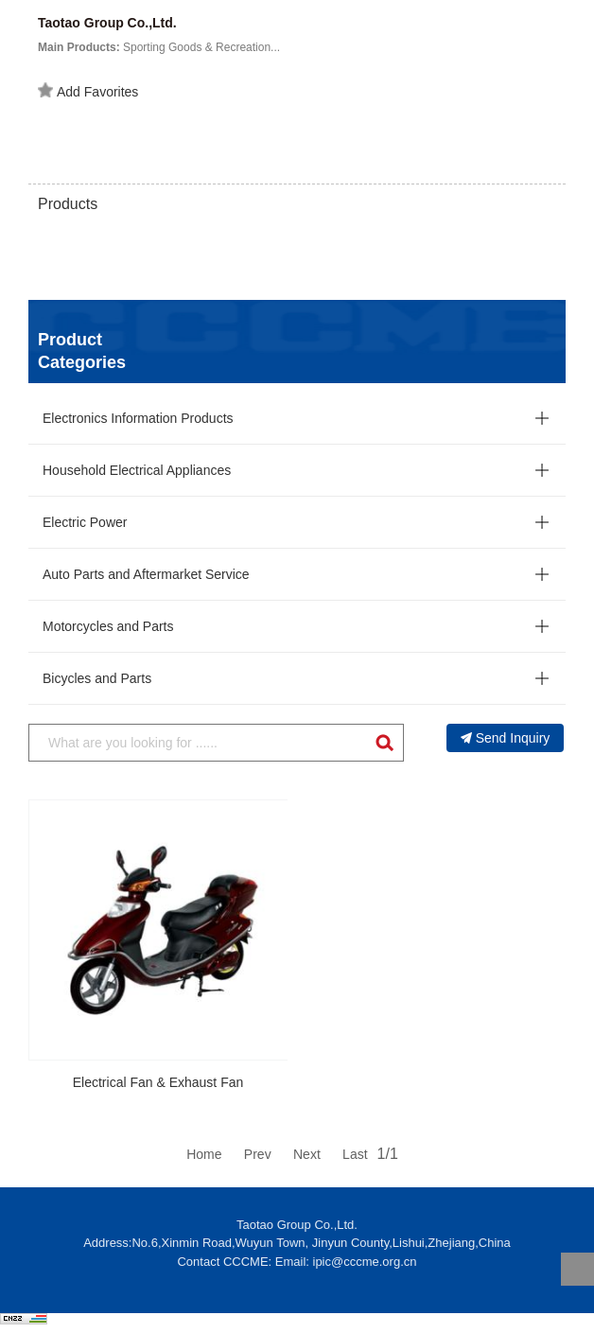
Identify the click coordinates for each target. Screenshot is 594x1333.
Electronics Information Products (138, 418)
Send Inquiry (505, 737)
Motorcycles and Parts (108, 626)
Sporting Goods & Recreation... (159, 47)
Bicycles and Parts (97, 678)
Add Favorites (88, 90)
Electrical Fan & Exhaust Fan (158, 1082)
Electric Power (85, 522)
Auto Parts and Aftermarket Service (146, 574)
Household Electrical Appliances (137, 470)
